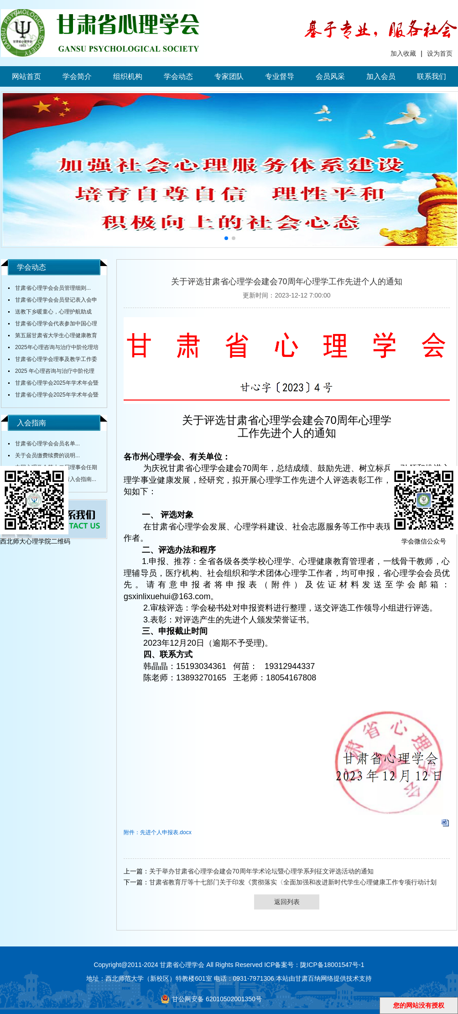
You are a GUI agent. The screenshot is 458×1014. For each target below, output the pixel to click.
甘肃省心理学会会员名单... (47, 443)
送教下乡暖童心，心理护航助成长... (50, 313)
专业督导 (279, 76)
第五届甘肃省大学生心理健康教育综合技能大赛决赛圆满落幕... (52, 336)
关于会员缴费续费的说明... (47, 455)
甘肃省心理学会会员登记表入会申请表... (52, 301)
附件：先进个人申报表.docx (158, 832)
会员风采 (330, 76)
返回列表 (287, 901)
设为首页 (440, 53)
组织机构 (127, 76)
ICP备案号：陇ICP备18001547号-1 (314, 964)
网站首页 (26, 76)
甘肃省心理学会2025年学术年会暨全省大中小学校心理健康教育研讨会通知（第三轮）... (53, 396)
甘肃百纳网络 (314, 978)
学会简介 (77, 76)
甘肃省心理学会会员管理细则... (53, 288)
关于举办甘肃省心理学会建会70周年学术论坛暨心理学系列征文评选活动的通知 (261, 871)
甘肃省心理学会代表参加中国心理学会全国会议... (52, 324)
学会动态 (178, 76)
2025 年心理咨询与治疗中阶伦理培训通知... (51, 372)
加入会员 (381, 76)
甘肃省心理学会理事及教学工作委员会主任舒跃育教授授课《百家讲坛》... (52, 360)
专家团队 (229, 76)
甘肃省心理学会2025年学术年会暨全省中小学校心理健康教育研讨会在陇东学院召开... (53, 384)
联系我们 (431, 76)
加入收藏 (403, 53)
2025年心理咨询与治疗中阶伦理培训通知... (53, 348)
